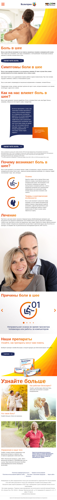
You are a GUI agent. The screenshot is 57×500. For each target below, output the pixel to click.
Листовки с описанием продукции (36, 474)
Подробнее (6, 354)
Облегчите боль (11, 61)
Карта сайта (51, 474)
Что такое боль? (8, 414)
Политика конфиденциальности (20, 472)
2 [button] (26, 322)
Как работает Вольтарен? (40, 386)
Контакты (28, 476)
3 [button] (30, 322)
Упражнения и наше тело (11, 450)
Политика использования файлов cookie (14, 474)
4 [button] (33, 322)
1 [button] (23, 322)
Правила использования (38, 472)
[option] (28, 310)
